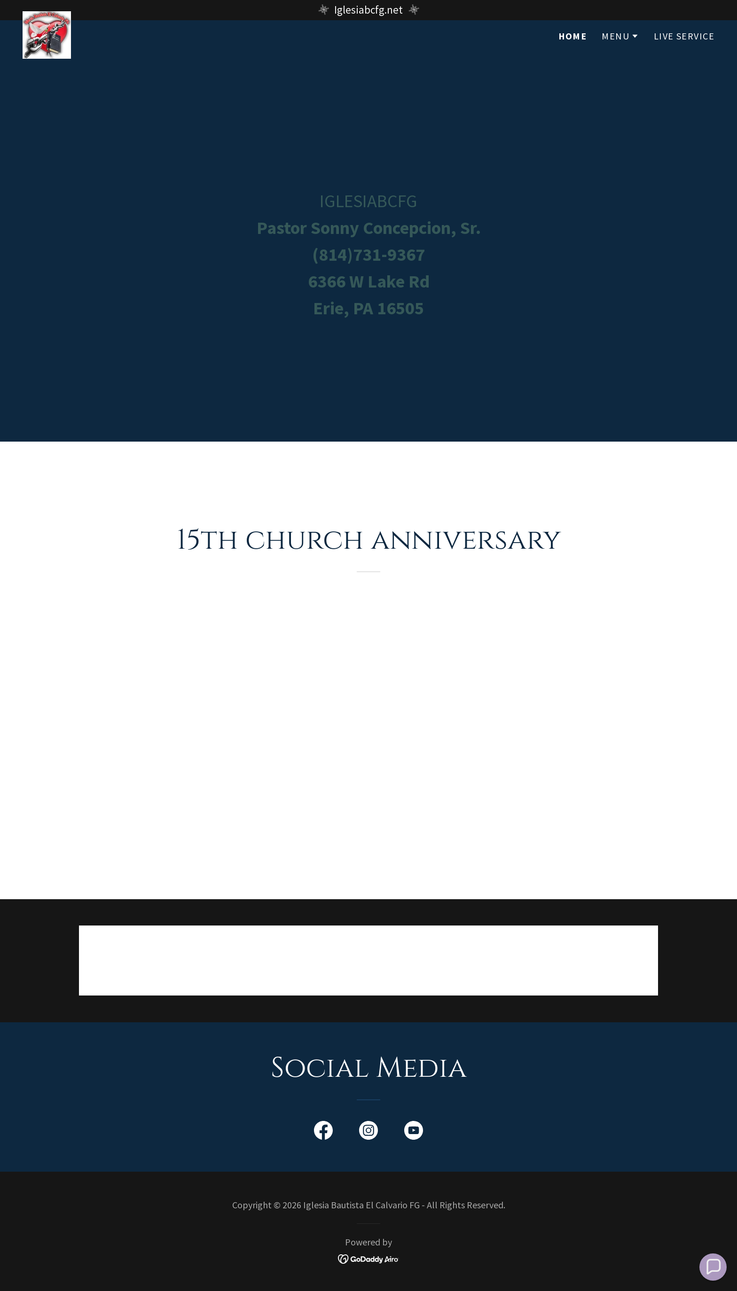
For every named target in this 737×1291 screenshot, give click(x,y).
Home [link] (572, 56)
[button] (620, 56)
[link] (47, 54)
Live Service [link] (684, 56)
